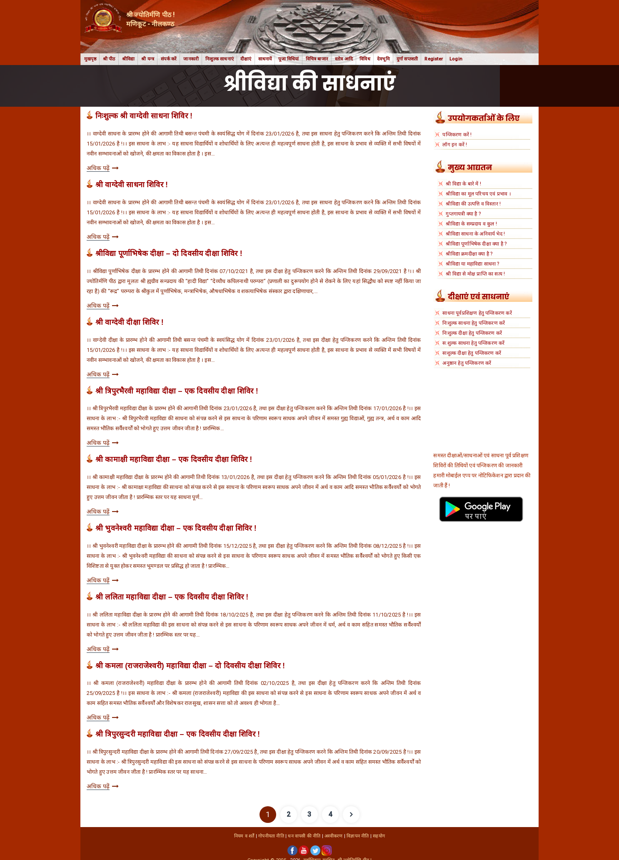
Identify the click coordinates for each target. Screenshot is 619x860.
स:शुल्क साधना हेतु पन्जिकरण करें (473, 343)
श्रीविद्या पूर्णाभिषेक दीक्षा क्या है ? (476, 244)
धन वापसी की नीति (304, 836)
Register (433, 59)
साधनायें (265, 59)
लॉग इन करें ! (454, 145)
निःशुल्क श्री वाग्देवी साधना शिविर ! (143, 116)
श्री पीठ (109, 59)
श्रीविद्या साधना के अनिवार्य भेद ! (475, 234)
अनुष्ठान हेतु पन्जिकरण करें (466, 363)
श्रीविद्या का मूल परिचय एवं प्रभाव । (478, 194)
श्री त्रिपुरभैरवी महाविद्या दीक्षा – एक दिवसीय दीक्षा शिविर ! (176, 391)
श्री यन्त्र (147, 59)
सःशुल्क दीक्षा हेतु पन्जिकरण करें (471, 353)
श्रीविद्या (128, 59)
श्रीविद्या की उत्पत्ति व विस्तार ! (473, 204)
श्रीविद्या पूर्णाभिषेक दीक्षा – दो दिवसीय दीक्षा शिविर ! (168, 253)
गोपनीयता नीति (271, 836)
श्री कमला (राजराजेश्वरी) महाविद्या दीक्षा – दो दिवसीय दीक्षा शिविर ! (190, 666)
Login (455, 59)
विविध (364, 59)
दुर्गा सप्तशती (407, 59)
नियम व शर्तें (244, 836)
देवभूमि (383, 59)
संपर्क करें (169, 59)
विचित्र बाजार (317, 59)
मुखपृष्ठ (90, 59)
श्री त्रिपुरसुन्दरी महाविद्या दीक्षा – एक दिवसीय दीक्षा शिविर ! (177, 734)
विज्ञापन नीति (358, 836)
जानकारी (191, 59)
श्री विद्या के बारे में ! (463, 184)
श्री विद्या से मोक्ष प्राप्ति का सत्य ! (475, 274)
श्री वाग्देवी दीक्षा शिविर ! (129, 322)
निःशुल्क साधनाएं (219, 59)
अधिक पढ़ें (98, 168)
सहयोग (379, 836)
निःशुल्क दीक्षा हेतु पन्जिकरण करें (472, 333)
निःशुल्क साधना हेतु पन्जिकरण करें (473, 323)
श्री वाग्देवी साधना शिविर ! (131, 185)
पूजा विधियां (288, 59)
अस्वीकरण (333, 836)
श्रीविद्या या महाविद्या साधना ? (472, 264)
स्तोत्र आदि (344, 59)
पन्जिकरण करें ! (457, 135)
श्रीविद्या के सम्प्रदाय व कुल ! (471, 224)
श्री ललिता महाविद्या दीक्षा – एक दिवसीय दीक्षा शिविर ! (171, 597)
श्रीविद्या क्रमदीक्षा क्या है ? (469, 254)
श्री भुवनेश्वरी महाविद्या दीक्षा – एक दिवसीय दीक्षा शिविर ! (176, 528)
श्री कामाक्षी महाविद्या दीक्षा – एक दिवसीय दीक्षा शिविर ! (173, 459)
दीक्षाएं (246, 59)
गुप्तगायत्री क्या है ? (463, 214)
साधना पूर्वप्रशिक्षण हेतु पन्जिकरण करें (477, 313)
